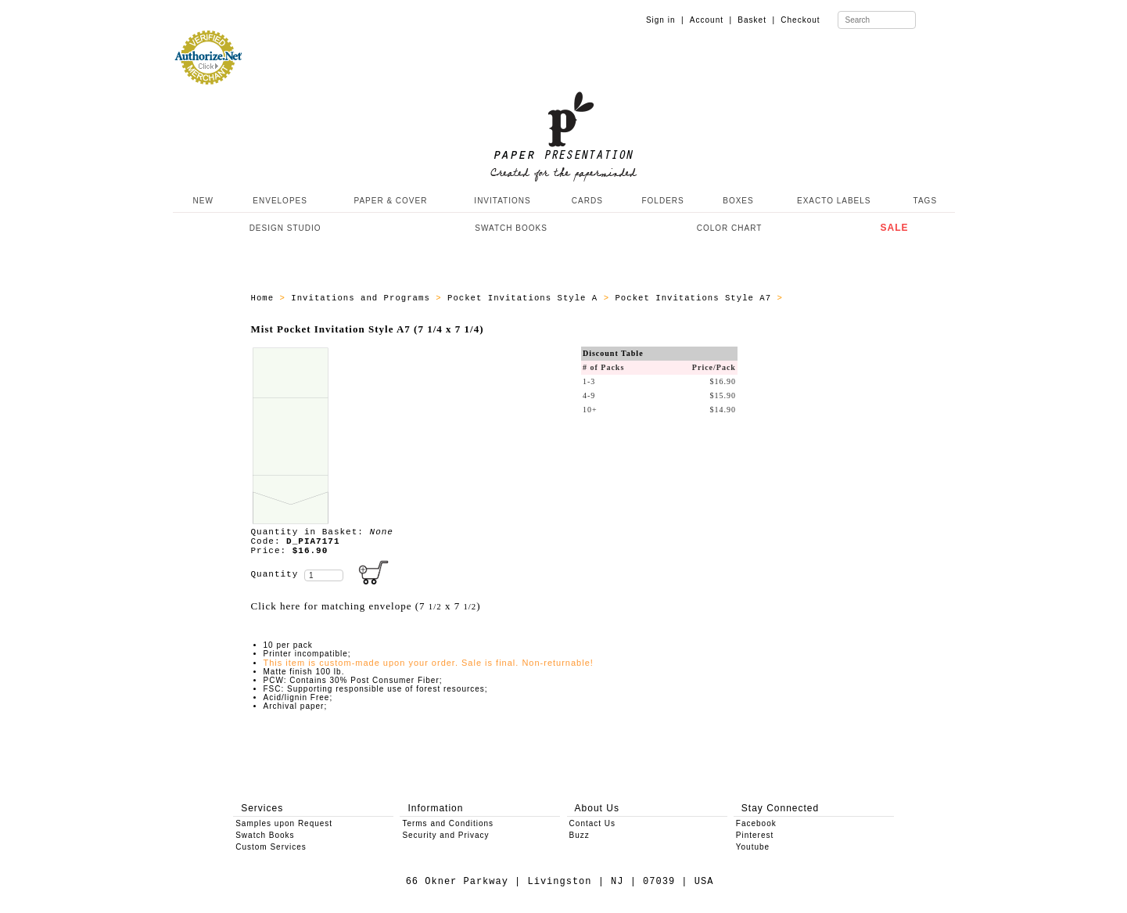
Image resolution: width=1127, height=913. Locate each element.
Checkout (800, 20)
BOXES (738, 200)
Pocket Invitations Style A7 (696, 298)
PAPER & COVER (390, 200)
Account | (711, 20)
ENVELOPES (280, 200)
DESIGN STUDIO (285, 228)
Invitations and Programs (363, 298)
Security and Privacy (445, 835)
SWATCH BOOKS (511, 228)
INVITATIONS (502, 200)
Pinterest (754, 835)
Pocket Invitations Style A (525, 298)
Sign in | (665, 20)
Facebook (756, 823)
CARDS (587, 200)
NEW (202, 200)
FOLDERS (662, 200)
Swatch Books (264, 835)
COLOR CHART (730, 228)
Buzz (579, 835)
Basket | (756, 20)
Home (265, 298)
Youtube (753, 847)
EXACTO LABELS (834, 200)
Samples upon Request (283, 823)
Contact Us (592, 823)
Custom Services (271, 847)
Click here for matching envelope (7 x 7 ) (366, 606)
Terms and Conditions (448, 823)
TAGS (925, 200)
